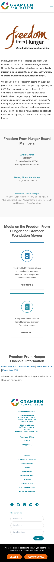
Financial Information (27, 487)
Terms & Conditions (27, 491)
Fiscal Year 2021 (9, 368)
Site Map (27, 479)
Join (39, 538)
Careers (27, 467)
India (27, 441)
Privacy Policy (27, 483)
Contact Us (27, 471)
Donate (27, 455)
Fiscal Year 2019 (44, 368)
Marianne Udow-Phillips (27, 195)
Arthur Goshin (27, 156)
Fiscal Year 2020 (27, 368)
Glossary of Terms (27, 475)
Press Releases (27, 463)
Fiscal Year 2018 (10, 371)
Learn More (39, 550)
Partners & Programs (27, 459)
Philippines (27, 445)
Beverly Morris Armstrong (27, 179)
